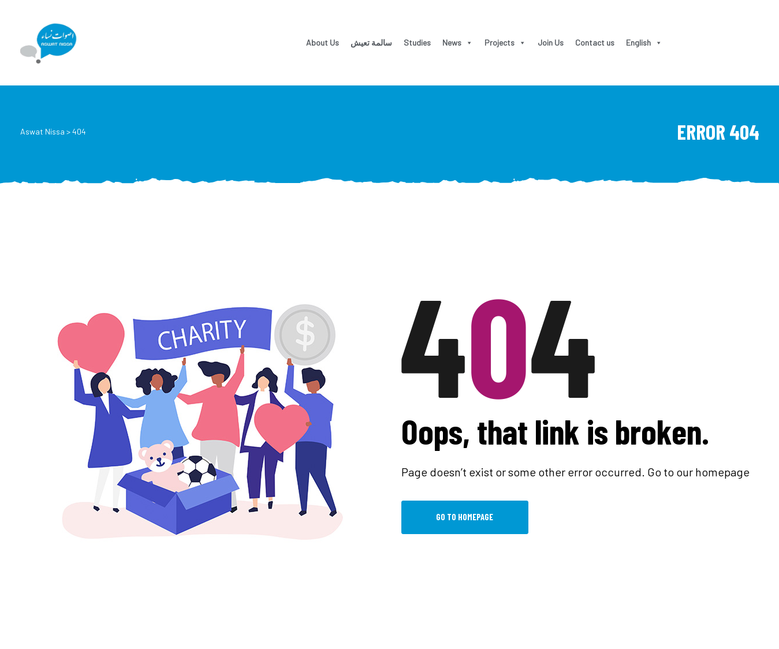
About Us (322, 42)
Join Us (551, 42)
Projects (505, 42)
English (644, 42)
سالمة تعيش (371, 42)
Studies (417, 42)
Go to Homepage (464, 517)
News (457, 42)
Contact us (594, 42)
